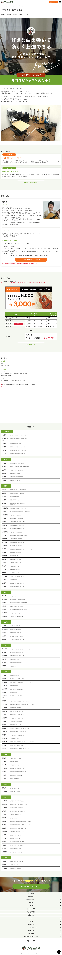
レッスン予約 (31, 930)
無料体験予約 (31, 924)
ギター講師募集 (31, 912)
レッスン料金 (31, 905)
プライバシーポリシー (31, 927)
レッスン (9, 14)
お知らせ (31, 921)
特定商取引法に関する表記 (31, 936)
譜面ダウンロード (31, 899)
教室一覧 (31, 902)
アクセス (27, 14)
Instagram (28, 940)
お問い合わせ (31, 933)
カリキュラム (31, 896)
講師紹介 (15, 14)
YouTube (34, 940)
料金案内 (21, 14)
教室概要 (3, 14)
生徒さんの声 (31, 915)
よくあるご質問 (31, 909)
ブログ (31, 918)
